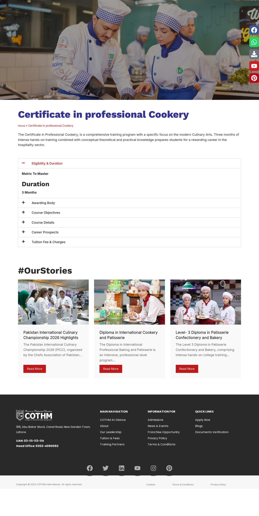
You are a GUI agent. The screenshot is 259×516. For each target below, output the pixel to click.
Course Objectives (46, 212)
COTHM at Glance (114, 420)
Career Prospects (45, 232)
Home (22, 125)
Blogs (199, 427)
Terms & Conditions (161, 445)
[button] (129, 163)
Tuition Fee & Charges (48, 242)
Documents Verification (212, 433)
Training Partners (112, 445)
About (104, 427)
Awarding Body (43, 203)
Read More (35, 369)
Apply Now (202, 420)
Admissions (155, 420)
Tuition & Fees (110, 439)
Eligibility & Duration (47, 163)
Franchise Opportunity (164, 433)
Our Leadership (110, 433)
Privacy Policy (157, 439)
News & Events (158, 427)
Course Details (43, 222)
